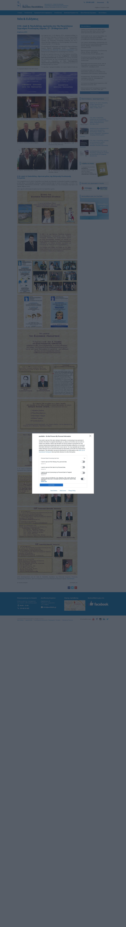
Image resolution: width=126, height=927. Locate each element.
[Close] (90, 436)
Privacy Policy (72, 490)
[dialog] (63, 463)
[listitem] (63, 458)
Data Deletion (53, 490)
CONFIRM (51, 485)
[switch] (83, 462)
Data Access (63, 490)
